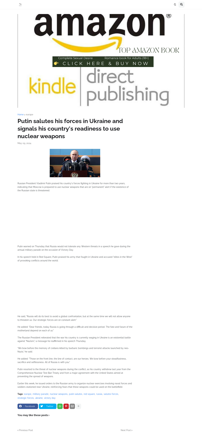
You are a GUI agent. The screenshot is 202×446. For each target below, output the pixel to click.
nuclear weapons (59, 394)
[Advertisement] (75, 220)
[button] (175, 5)
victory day (50, 398)
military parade (40, 394)
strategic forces (26, 398)
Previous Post (26, 430)
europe (29, 114)
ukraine (39, 398)
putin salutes (75, 394)
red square (89, 394)
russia (99, 394)
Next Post (126, 430)
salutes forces (111, 394)
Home (21, 114)
